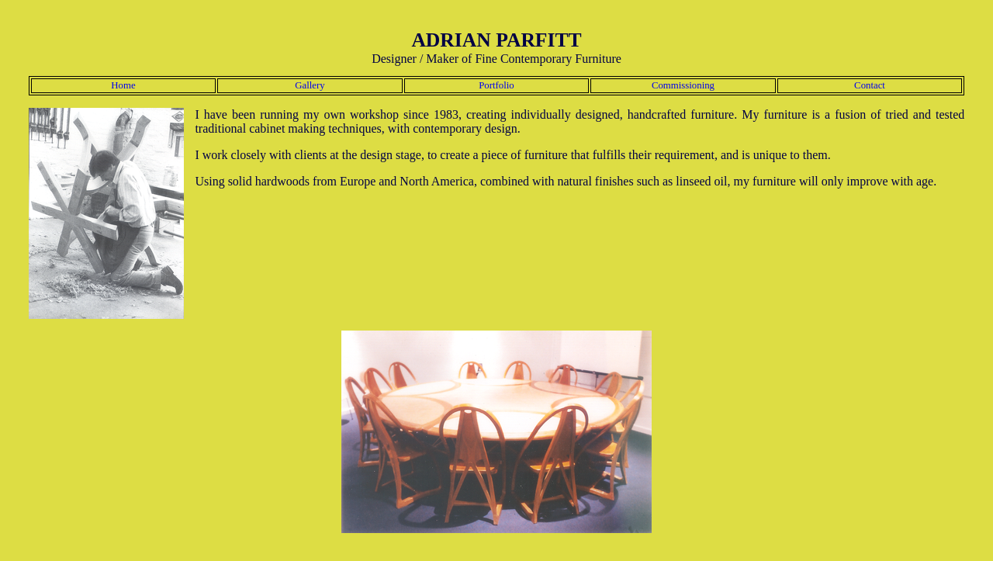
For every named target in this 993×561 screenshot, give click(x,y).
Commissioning (683, 85)
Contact (869, 85)
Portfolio (496, 85)
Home (123, 85)
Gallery (309, 85)
